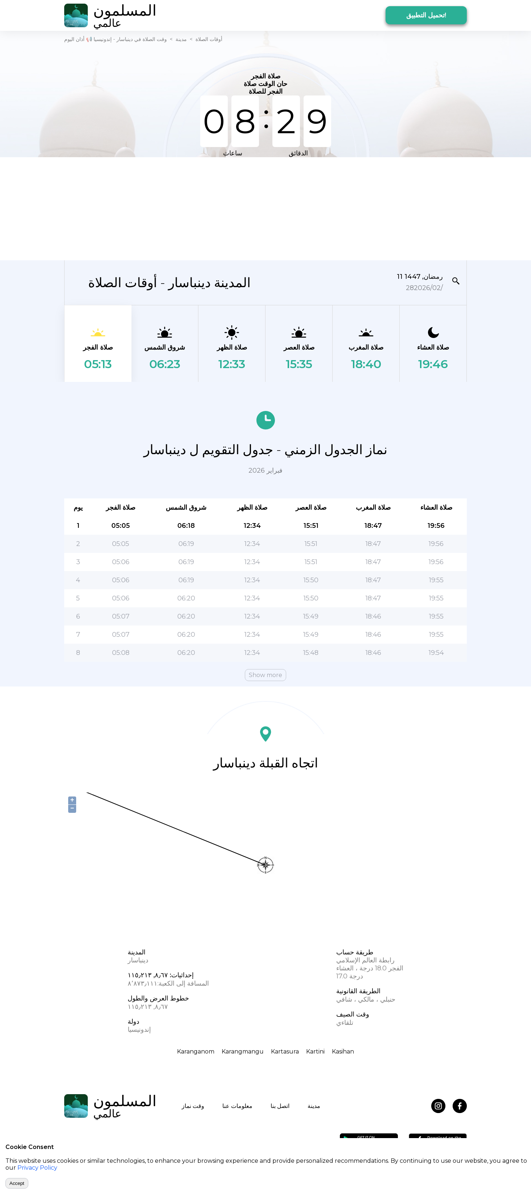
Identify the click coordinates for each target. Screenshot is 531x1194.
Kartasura (285, 1051)
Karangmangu (243, 1051)
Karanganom (195, 1051)
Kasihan (343, 1051)
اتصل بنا (280, 1106)
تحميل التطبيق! (426, 15)
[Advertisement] (265, 208)
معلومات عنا (237, 1106)
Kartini (315, 1051)
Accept (16, 1183)
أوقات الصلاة (208, 39)
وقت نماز (193, 1106)
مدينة (181, 39)
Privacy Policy (37, 1167)
